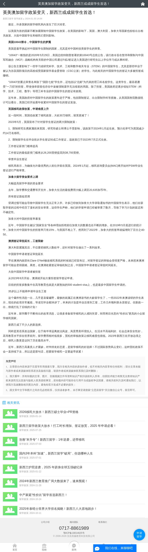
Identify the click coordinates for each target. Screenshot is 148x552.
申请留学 (139, 534)
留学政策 (18, 18)
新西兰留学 (8, 18)
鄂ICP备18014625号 (73, 533)
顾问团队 (74, 522)
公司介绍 (45, 522)
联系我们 (102, 522)
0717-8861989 (74, 528)
